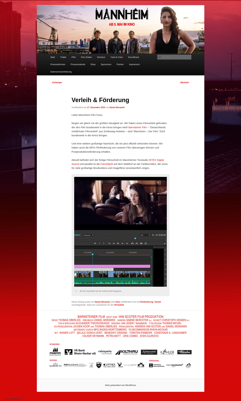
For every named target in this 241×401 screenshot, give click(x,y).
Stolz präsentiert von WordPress (120, 385)
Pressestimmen (57, 64)
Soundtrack (133, 57)
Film (74, 57)
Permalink (119, 305)
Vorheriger (56, 82)
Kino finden (86, 57)
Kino (118, 302)
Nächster (186, 82)
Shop (92, 64)
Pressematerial (78, 64)
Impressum (134, 64)
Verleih (157, 302)
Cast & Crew (117, 57)
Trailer (63, 57)
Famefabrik (106, 164)
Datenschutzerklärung (61, 71)
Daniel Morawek (117, 107)
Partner (120, 64)
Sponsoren (106, 64)
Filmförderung (146, 302)
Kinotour (101, 57)
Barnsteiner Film (137, 127)
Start (52, 57)
